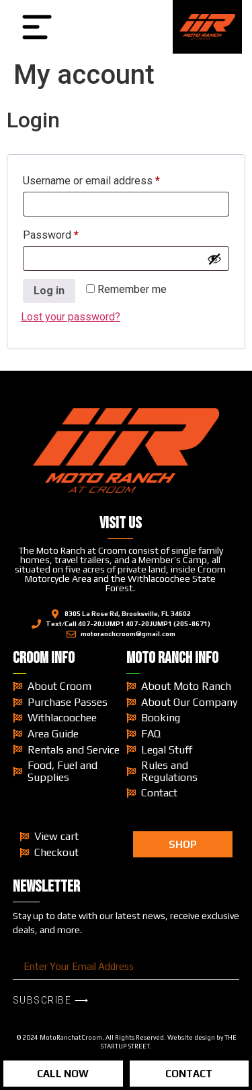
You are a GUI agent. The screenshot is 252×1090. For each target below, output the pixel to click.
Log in (49, 290)
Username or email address (112, 178)
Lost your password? (70, 316)
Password (71, 233)
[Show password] (214, 258)
